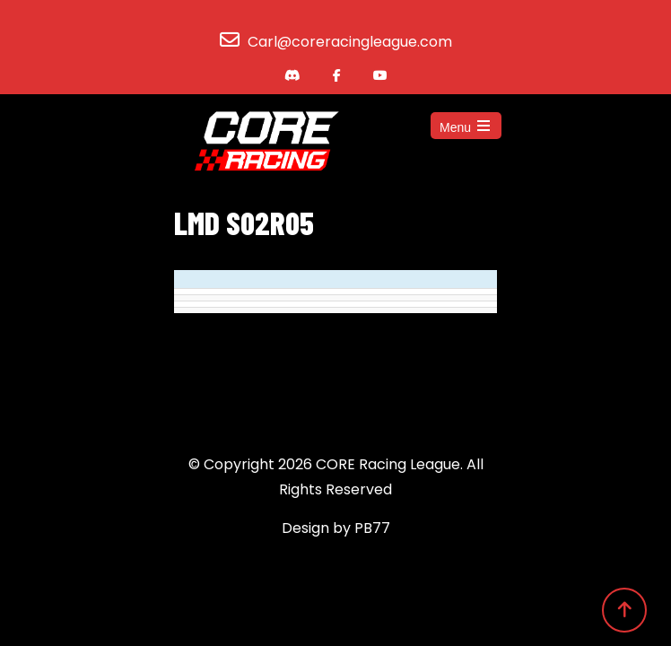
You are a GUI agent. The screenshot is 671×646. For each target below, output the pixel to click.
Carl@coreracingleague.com (350, 41)
